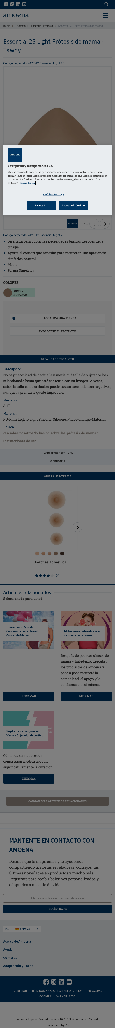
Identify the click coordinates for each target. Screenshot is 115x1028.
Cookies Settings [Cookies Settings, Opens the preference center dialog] (53, 194)
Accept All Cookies (73, 205)
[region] (57, 180)
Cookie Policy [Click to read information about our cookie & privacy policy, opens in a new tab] (27, 183)
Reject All (41, 205)
